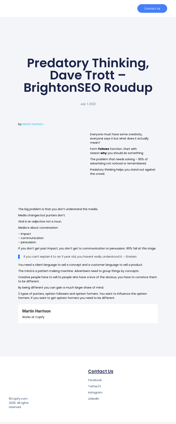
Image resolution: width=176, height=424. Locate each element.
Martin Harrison (32, 126)
